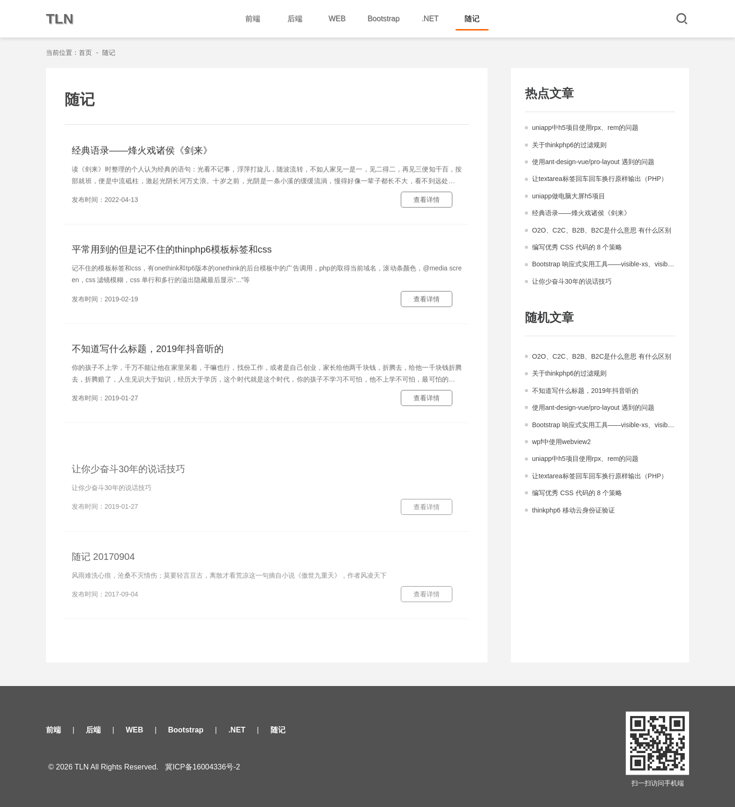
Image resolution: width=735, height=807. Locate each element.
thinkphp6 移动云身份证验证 (573, 515)
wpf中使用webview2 (561, 446)
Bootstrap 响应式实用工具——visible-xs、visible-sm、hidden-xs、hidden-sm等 (603, 265)
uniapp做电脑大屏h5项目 (568, 197)
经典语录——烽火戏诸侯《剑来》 (581, 214)
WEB (337, 19)
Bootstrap (383, 19)
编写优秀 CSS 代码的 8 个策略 (577, 248)
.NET (429, 19)
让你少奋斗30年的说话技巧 (572, 282)
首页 (85, 52)
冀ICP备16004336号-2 (202, 767)
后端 (294, 19)
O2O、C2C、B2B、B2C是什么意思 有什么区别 (601, 231)
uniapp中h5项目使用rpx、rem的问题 (585, 128)
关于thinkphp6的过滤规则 (569, 146)
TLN (59, 18)
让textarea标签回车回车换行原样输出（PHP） (600, 180)
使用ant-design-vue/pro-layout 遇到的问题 (593, 162)
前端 (252, 19)
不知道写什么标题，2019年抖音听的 (585, 395)
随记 (472, 19)
